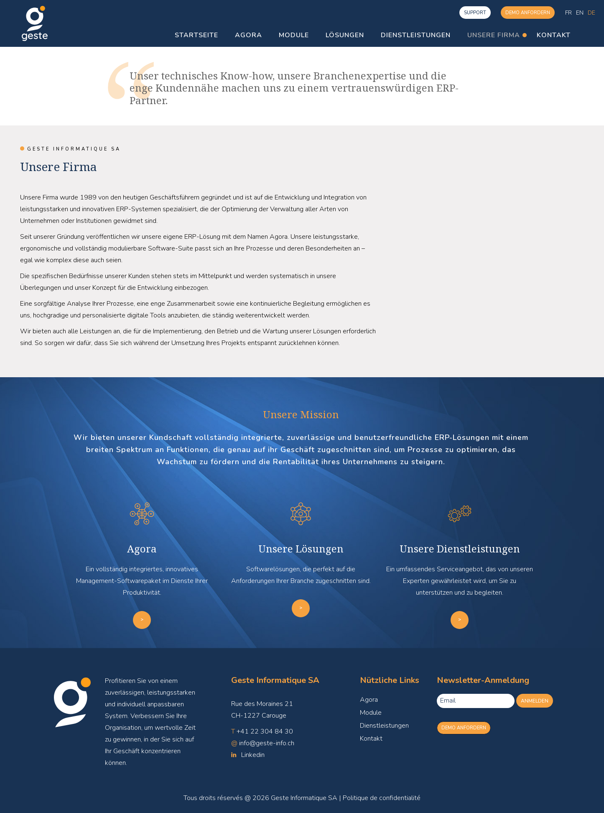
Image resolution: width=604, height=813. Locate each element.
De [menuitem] (591, 12)
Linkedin (253, 754)
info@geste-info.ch (266, 743)
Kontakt (371, 738)
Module (371, 712)
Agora (369, 699)
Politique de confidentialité (382, 798)
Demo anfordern (527, 13)
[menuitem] (568, 13)
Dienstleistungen (384, 725)
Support (475, 13)
